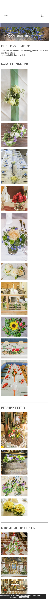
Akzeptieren (24, 597)
